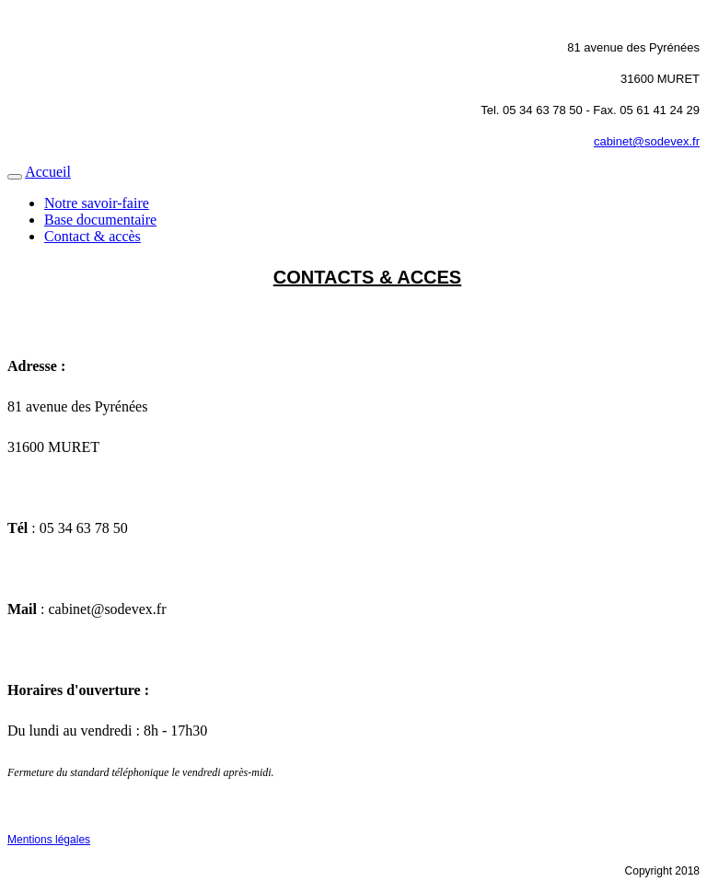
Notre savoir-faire (96, 203)
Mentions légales (48, 839)
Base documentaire (100, 219)
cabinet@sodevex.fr (647, 141)
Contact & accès (92, 236)
